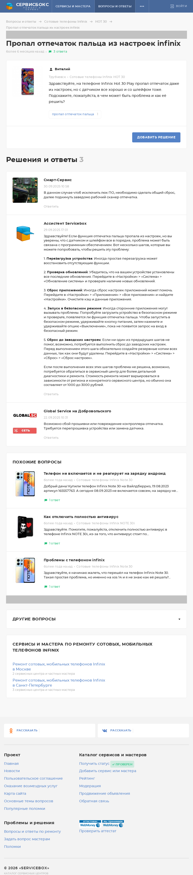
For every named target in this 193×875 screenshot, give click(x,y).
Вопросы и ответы (114, 6)
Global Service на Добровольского (77, 411)
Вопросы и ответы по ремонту (32, 831)
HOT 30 (104, 22)
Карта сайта (15, 794)
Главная (11, 764)
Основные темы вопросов (28, 801)
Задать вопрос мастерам (27, 839)
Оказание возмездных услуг (31, 786)
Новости (12, 771)
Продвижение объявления (104, 794)
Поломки (12, 847)
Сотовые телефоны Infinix (69, 22)
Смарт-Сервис (58, 180)
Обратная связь (94, 801)
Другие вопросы (34, 619)
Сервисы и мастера (73, 6)
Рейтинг (87, 778)
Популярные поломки (24, 809)
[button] (142, 6)
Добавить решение (156, 137)
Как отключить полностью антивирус (81, 517)
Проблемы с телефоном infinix (74, 560)
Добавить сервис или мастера (107, 771)
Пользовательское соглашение (33, 778)
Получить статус (94, 764)
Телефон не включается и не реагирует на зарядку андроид (105, 473)
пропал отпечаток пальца (75, 114)
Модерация (90, 786)
